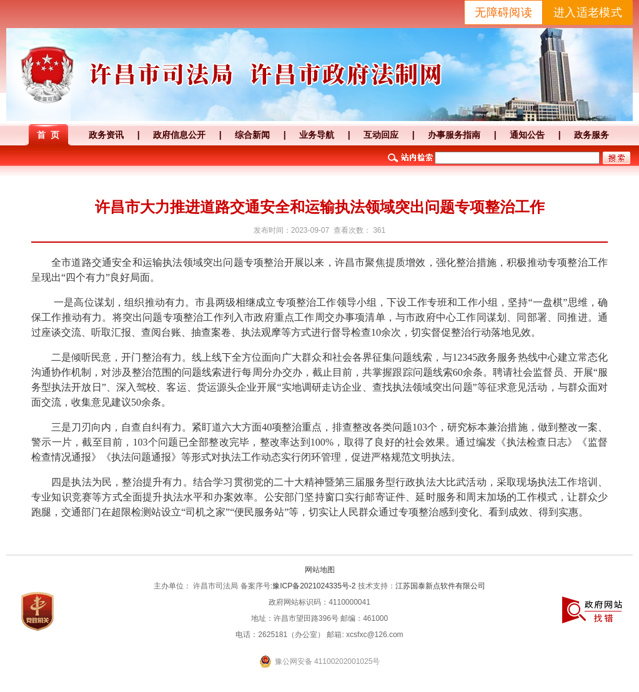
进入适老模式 (587, 12)
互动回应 (381, 135)
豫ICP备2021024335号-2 (313, 586)
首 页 (48, 135)
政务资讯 (106, 135)
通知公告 (527, 135)
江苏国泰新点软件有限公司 (440, 586)
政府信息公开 (179, 135)
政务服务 (591, 135)
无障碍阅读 (503, 12)
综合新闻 (252, 135)
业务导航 (316, 135)
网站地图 (320, 569)
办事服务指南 (454, 135)
